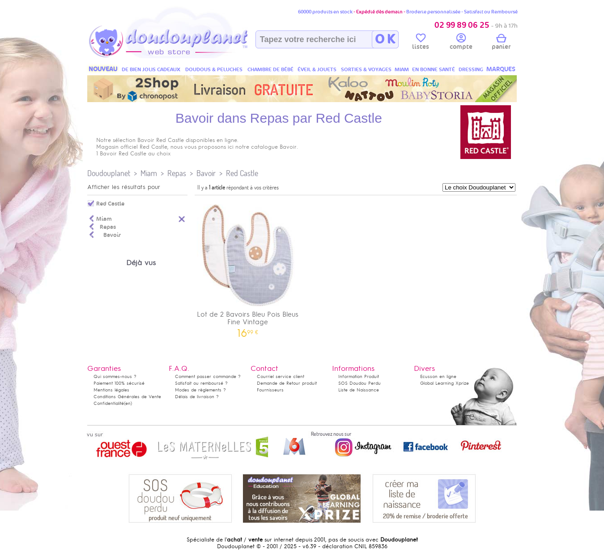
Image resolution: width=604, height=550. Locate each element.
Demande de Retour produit (287, 383)
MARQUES (500, 69)
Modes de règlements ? (200, 389)
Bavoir (206, 173)
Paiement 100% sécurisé (119, 383)
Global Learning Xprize (444, 383)
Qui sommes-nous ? (115, 376)
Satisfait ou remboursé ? (201, 383)
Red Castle (242, 173)
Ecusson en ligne (438, 376)
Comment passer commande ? (208, 376)
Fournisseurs (270, 389)
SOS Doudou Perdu (359, 383)
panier (501, 43)
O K (385, 39)
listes (420, 43)
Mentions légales (111, 389)
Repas (176, 173)
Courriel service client (280, 376)
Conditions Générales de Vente (127, 396)
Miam (148, 173)
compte (461, 43)
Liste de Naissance (358, 389)
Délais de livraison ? (197, 396)
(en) (128, 403)
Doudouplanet (108, 173)
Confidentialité (109, 403)
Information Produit (358, 376)
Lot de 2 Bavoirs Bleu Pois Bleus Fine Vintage (248, 267)
